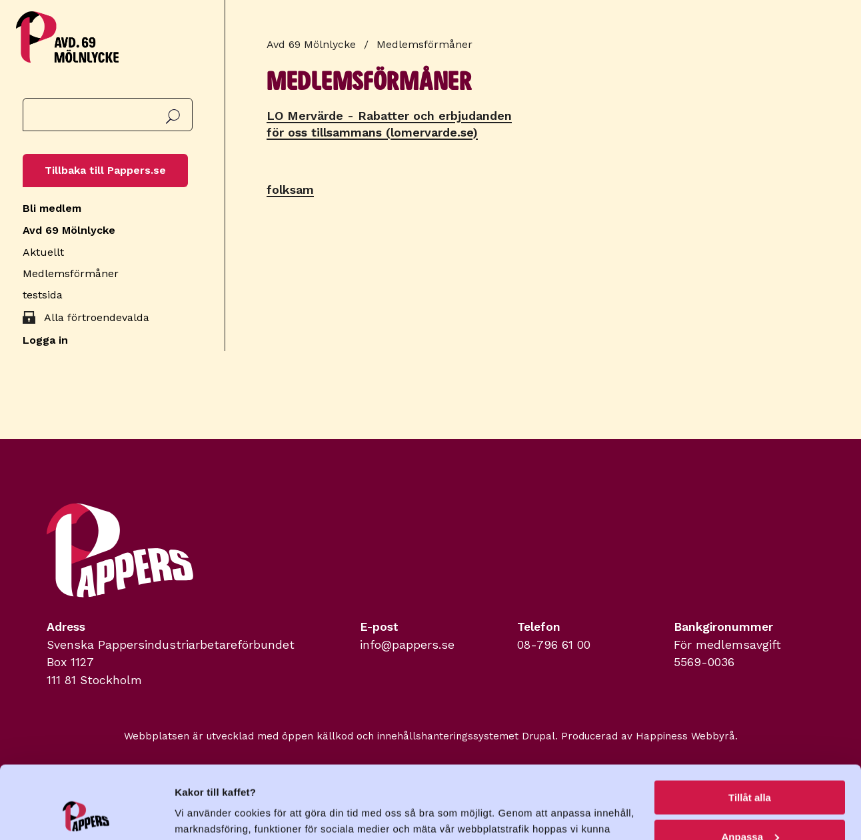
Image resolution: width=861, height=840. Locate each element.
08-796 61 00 (553, 644)
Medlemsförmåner (71, 273)
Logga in (45, 340)
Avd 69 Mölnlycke (69, 230)
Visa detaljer (204, 813)
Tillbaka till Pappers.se (105, 170)
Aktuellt (43, 252)
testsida (43, 294)
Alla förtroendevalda (96, 317)
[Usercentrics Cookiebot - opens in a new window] (86, 814)
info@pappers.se (407, 644)
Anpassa (750, 768)
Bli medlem (52, 208)
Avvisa (750, 807)
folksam (290, 190)
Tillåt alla (749, 729)
